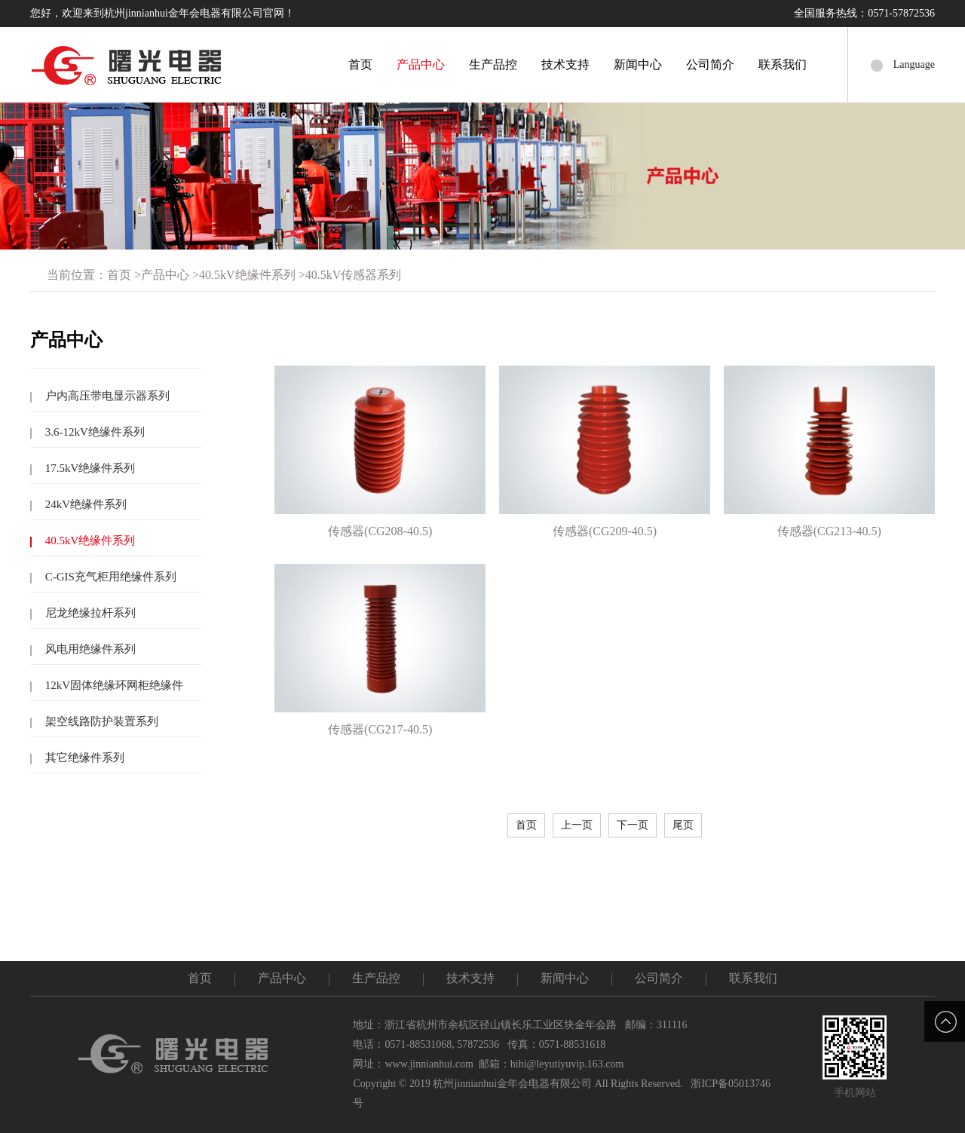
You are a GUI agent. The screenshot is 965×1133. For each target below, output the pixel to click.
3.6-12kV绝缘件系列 (93, 432)
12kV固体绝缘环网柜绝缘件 (112, 685)
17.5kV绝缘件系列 (88, 468)
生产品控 (493, 64)
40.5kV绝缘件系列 (247, 274)
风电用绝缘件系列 (89, 649)
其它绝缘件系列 (83, 758)
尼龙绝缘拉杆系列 (89, 613)
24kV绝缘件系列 (84, 504)
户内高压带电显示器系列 (106, 396)
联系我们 (782, 64)
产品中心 (421, 64)
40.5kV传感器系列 (353, 274)
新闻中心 (638, 64)
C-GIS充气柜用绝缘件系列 (109, 577)
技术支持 (565, 64)
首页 (360, 64)
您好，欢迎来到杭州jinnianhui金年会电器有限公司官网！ (162, 13)
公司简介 (710, 64)
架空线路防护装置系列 (100, 721)
